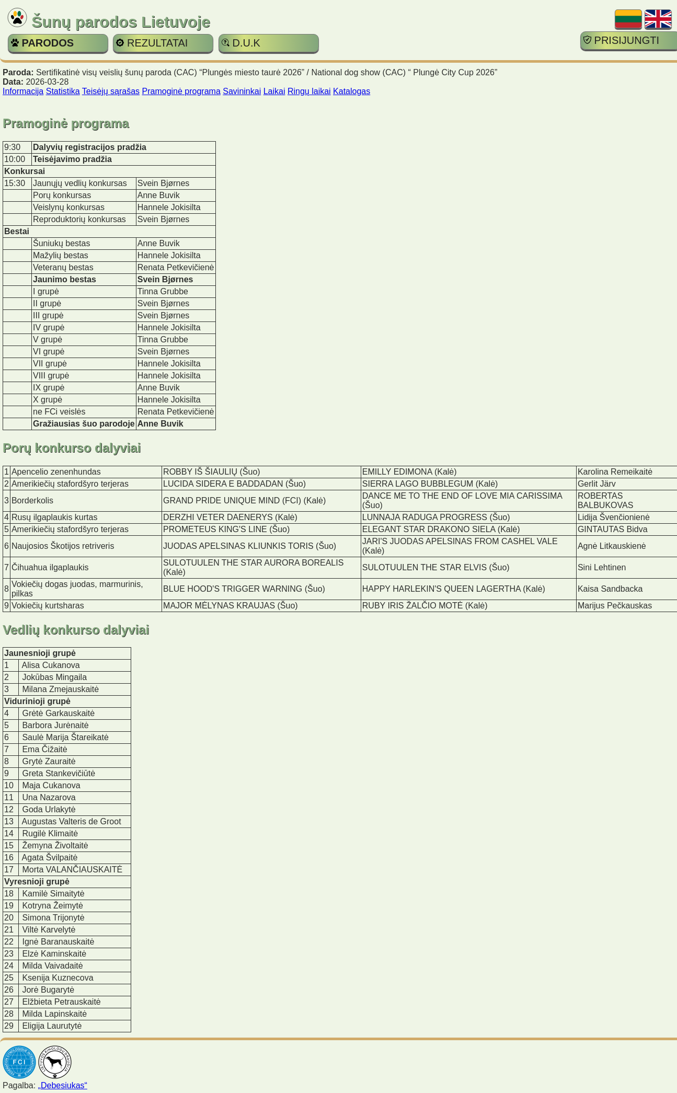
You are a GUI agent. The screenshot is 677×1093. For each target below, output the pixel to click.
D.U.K (241, 43)
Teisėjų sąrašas (111, 91)
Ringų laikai (309, 91)
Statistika (63, 91)
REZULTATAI (152, 43)
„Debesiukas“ (62, 1085)
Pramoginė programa (181, 91)
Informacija (23, 91)
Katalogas (351, 91)
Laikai (274, 91)
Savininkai (242, 91)
